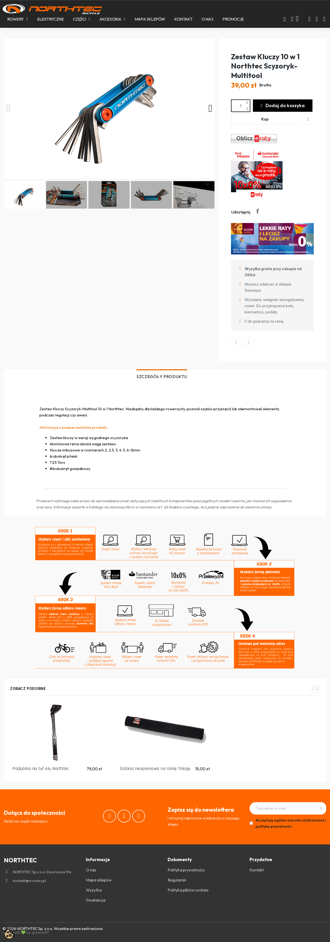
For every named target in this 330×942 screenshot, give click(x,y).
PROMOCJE (233, 19)
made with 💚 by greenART (26, 932)
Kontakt (183, 19)
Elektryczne (50, 19)
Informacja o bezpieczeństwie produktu (73, 427)
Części (81, 19)
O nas (207, 19)
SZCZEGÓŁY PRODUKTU (161, 376)
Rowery (17, 19)
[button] (285, 19)
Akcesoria (112, 19)
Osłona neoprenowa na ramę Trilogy (155, 769)
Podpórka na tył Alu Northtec (41, 769)
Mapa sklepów (150, 19)
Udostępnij (257, 211)
